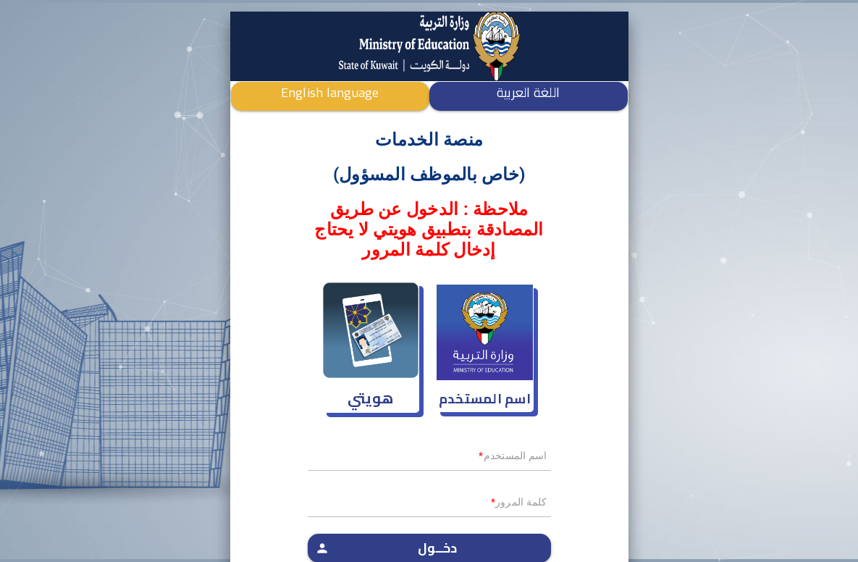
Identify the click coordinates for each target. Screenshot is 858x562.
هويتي (370, 398)
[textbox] (429, 460)
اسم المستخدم (485, 399)
